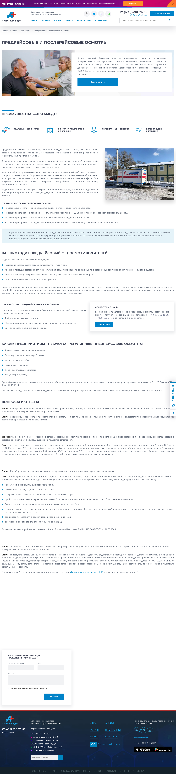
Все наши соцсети (141, 737)
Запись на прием (162, 13)
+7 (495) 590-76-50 (133, 12)
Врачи (57, 20)
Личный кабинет (140, 15)
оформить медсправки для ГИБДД (86, 572)
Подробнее (133, 4)
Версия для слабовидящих (105, 744)
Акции (69, 20)
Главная (5, 30)
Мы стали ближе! (13, 3)
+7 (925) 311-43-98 (159, 314)
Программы (84, 20)
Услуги (46, 20)
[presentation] (24, 695)
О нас (34, 20)
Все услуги (25, 30)
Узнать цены (104, 324)
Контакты (101, 20)
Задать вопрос (97, 82)
